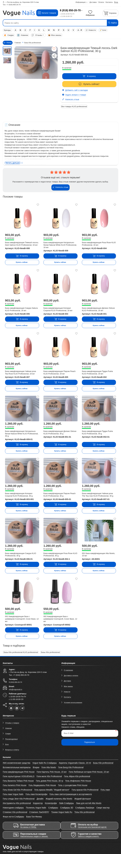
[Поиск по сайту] (50, 23)
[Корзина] (110, 13)
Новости (90, 30)
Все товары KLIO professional (74, 106)
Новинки (22, 35)
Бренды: (7, 30)
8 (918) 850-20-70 (70, 10)
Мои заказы (54, 35)
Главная (18, 42)
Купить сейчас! (89, 84)
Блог (102, 30)
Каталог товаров (47, 13)
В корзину (89, 76)
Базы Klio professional (50, 652)
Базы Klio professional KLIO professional (21, 652)
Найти (112, 22)
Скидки (9, 35)
